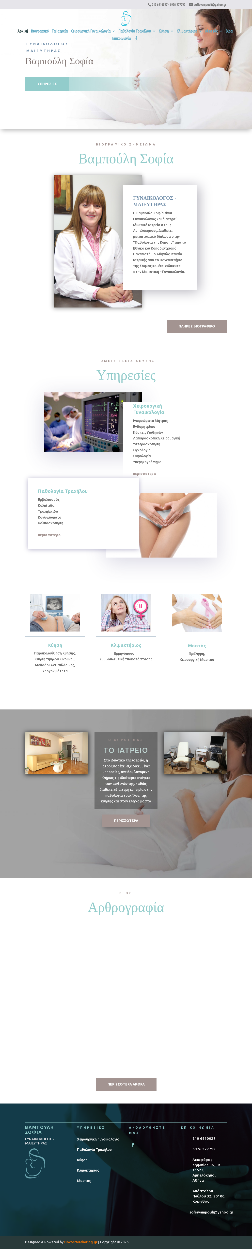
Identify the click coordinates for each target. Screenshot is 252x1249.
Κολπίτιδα (181, 971)
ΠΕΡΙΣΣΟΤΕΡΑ (126, 821)
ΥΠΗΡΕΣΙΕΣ (47, 84)
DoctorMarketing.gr (80, 1242)
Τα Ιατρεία (60, 31)
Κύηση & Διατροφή (118, 971)
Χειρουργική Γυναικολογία (90, 31)
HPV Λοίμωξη (42, 971)
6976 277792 (177, 5)
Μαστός (211, 31)
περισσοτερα (144, 474)
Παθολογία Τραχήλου (134, 31)
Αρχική (22, 31)
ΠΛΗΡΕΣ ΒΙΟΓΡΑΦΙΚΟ (197, 326)
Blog (229, 31)
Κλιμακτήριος (187, 31)
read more (39, 1051)
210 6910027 (159, 5)
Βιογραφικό (40, 31)
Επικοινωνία (121, 39)
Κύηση (164, 31)
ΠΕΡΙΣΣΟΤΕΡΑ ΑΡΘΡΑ (126, 1084)
